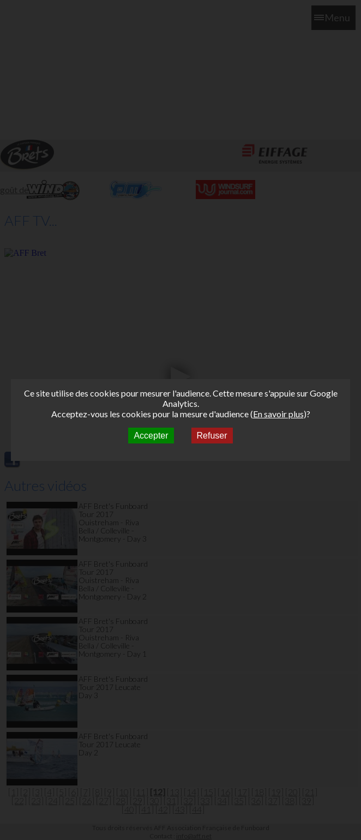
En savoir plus (278, 414)
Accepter (151, 435)
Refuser (212, 435)
